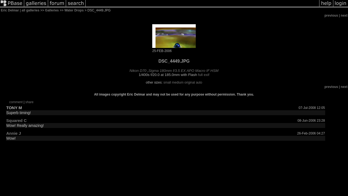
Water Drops (74, 10)
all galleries (30, 10)
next (344, 15)
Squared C (16, 120)
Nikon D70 (137, 71)
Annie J (13, 133)
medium (178, 82)
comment (16, 102)
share (29, 102)
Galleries (52, 10)
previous (331, 15)
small (167, 82)
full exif (203, 75)
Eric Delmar (10, 10)
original (189, 82)
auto (199, 82)
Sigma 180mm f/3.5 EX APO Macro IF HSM (183, 71)
